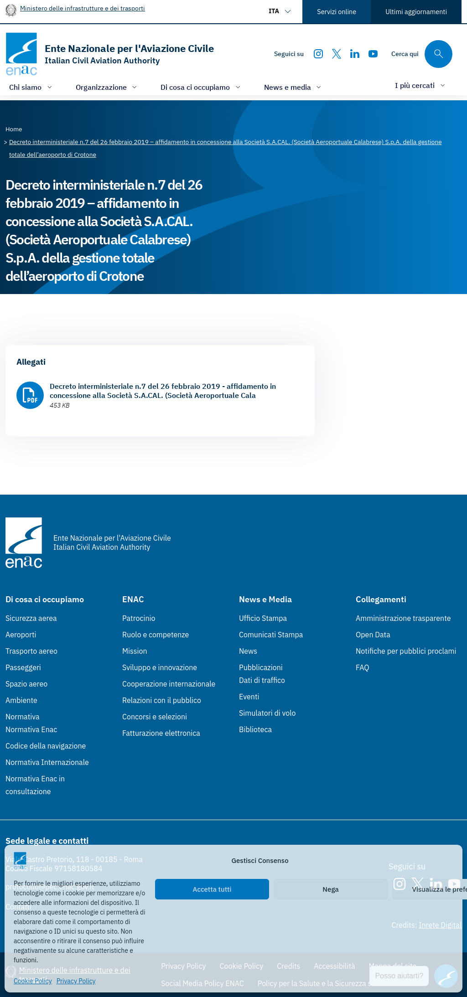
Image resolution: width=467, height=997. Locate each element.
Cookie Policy (33, 981)
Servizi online (336, 11)
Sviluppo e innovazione (159, 667)
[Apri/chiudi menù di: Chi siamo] (31, 86)
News (248, 651)
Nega (330, 889)
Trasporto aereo (31, 651)
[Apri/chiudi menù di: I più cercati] (421, 85)
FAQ (362, 667)
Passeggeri (23, 667)
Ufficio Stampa (263, 618)
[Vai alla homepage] (109, 54)
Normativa (22, 716)
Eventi (249, 696)
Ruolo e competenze (155, 634)
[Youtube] (373, 54)
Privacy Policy (76, 981)
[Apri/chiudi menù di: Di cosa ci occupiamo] (201, 86)
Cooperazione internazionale (168, 683)
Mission (134, 651)
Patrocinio (139, 618)
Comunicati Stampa (271, 634)
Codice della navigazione (45, 745)
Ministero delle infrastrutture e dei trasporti (82, 8)
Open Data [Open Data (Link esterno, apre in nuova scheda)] (373, 634)
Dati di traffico (262, 680)
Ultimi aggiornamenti (416, 11)
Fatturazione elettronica (161, 733)
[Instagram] (318, 54)
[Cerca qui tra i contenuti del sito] (421, 54)
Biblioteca (255, 729)
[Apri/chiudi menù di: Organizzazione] (107, 86)
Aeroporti (20, 634)
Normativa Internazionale (47, 762)
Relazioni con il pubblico (161, 700)
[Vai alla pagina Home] (13, 129)
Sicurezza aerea (31, 618)
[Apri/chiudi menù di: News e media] (293, 86)
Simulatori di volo (267, 713)
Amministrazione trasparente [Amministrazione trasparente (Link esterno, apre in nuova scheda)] (403, 618)
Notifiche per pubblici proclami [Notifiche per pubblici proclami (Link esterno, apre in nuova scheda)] (406, 651)
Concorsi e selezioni (154, 716)
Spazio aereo (26, 683)
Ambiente (21, 700)
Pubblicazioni (261, 667)
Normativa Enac (31, 729)
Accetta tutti (212, 889)
